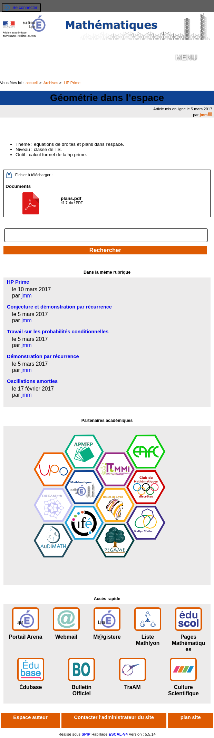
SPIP (85, 734)
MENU (186, 57)
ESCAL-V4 (118, 734)
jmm (204, 115)
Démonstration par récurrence (43, 356)
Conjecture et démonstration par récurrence (59, 307)
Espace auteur (30, 717)
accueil (32, 83)
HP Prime (72, 83)
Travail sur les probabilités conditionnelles (57, 331)
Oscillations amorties (32, 381)
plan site (191, 717)
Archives (50, 83)
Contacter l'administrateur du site (114, 717)
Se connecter (25, 7)
